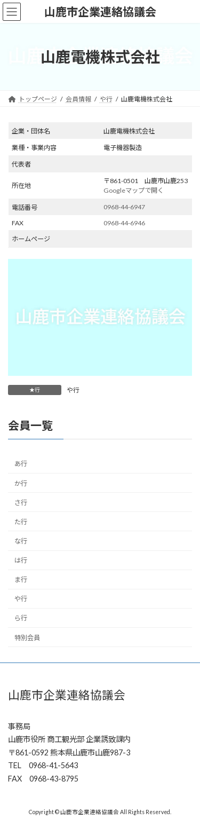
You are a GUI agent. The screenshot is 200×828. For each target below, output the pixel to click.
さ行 (20, 503)
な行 (20, 541)
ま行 (20, 580)
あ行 (20, 464)
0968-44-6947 (124, 207)
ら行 (20, 618)
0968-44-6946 (124, 223)
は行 (20, 561)
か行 (20, 483)
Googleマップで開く (133, 190)
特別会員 (27, 638)
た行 (20, 522)
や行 (73, 390)
